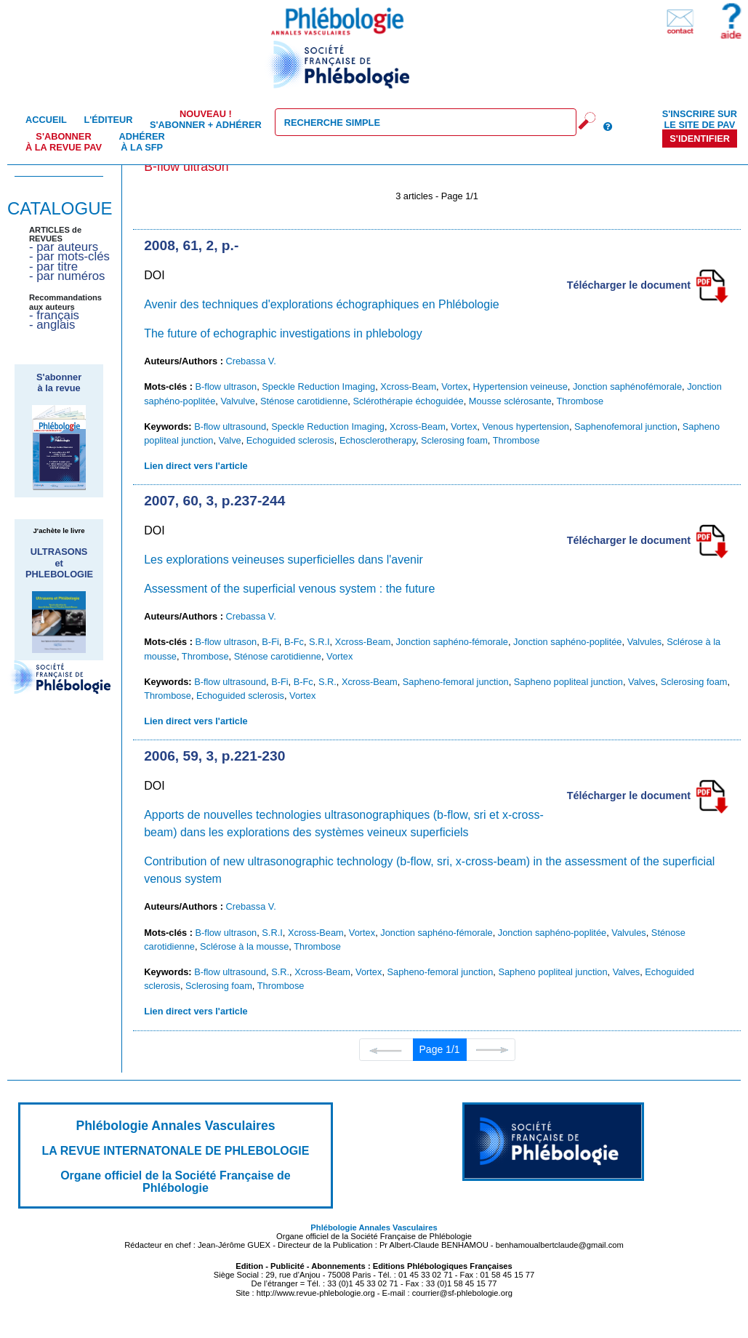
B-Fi (270, 641)
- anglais (52, 325)
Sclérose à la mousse (244, 946)
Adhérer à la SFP (142, 142)
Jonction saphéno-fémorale (452, 641)
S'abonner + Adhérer (206, 119)
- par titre (53, 266)
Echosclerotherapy (377, 440)
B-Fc (294, 641)
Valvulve (237, 401)
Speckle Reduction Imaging (318, 386)
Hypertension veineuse (520, 386)
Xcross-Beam (408, 386)
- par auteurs (63, 247)
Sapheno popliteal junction (568, 681)
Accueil (46, 119)
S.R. (327, 681)
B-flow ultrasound (230, 426)
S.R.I (319, 641)
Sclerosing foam (454, 440)
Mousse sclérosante (510, 401)
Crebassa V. (251, 361)
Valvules (644, 641)
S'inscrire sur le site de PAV (699, 119)
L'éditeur (108, 119)
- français (54, 315)
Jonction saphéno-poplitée (567, 641)
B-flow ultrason (226, 386)
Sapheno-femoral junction (456, 681)
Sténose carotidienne (303, 401)
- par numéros (67, 276)
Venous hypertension (525, 426)
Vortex (454, 386)
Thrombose (579, 401)
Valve (230, 440)
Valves (641, 681)
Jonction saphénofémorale (627, 386)
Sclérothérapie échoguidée (408, 401)
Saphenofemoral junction (625, 426)
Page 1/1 (439, 1049)
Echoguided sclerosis (290, 440)
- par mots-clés (69, 256)
